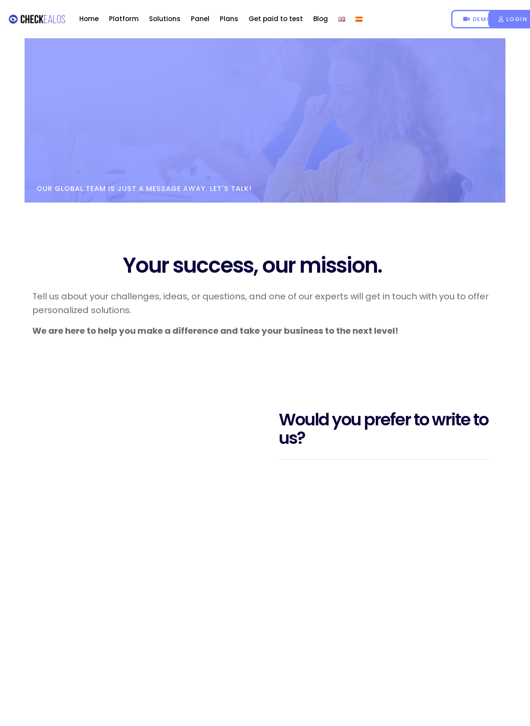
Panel (200, 18)
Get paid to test (276, 18)
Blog (320, 18)
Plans (229, 18)
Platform (124, 18)
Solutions (165, 18)
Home (89, 18)
